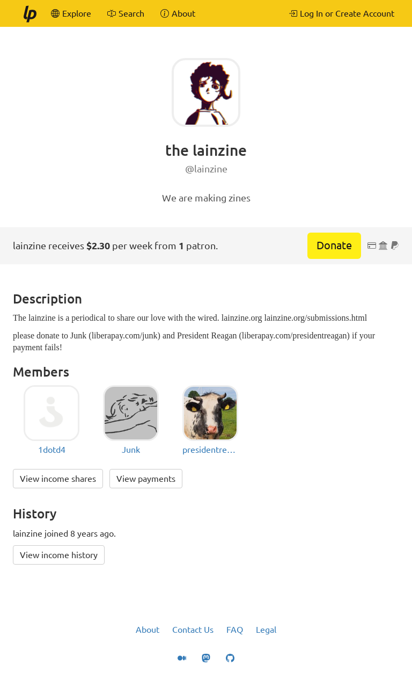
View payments (145, 478)
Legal (266, 629)
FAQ (234, 629)
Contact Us (193, 629)
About (147, 629)
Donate (334, 245)
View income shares (58, 478)
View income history (59, 555)
